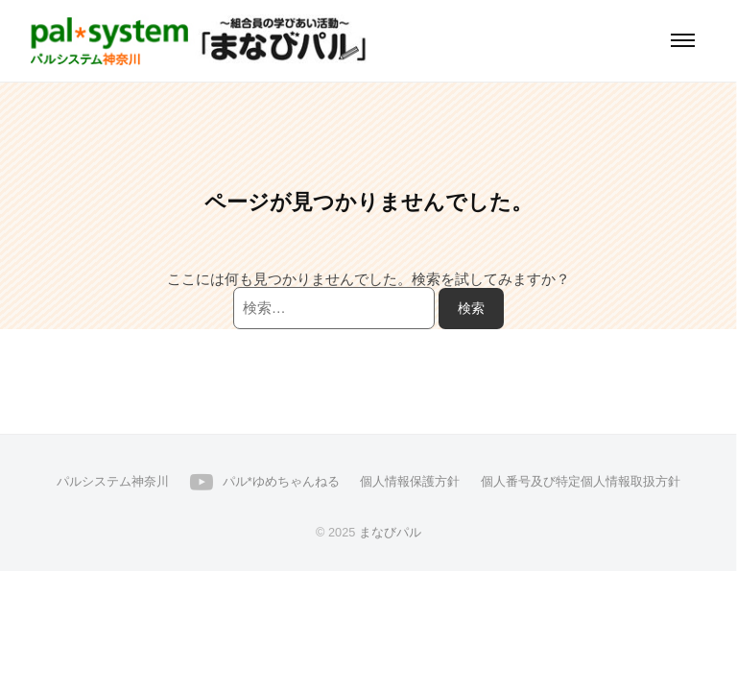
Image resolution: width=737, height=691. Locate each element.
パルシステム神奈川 (113, 481)
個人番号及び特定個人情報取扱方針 (580, 481)
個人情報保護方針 (410, 481)
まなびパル (390, 532)
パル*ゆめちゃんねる (281, 481)
